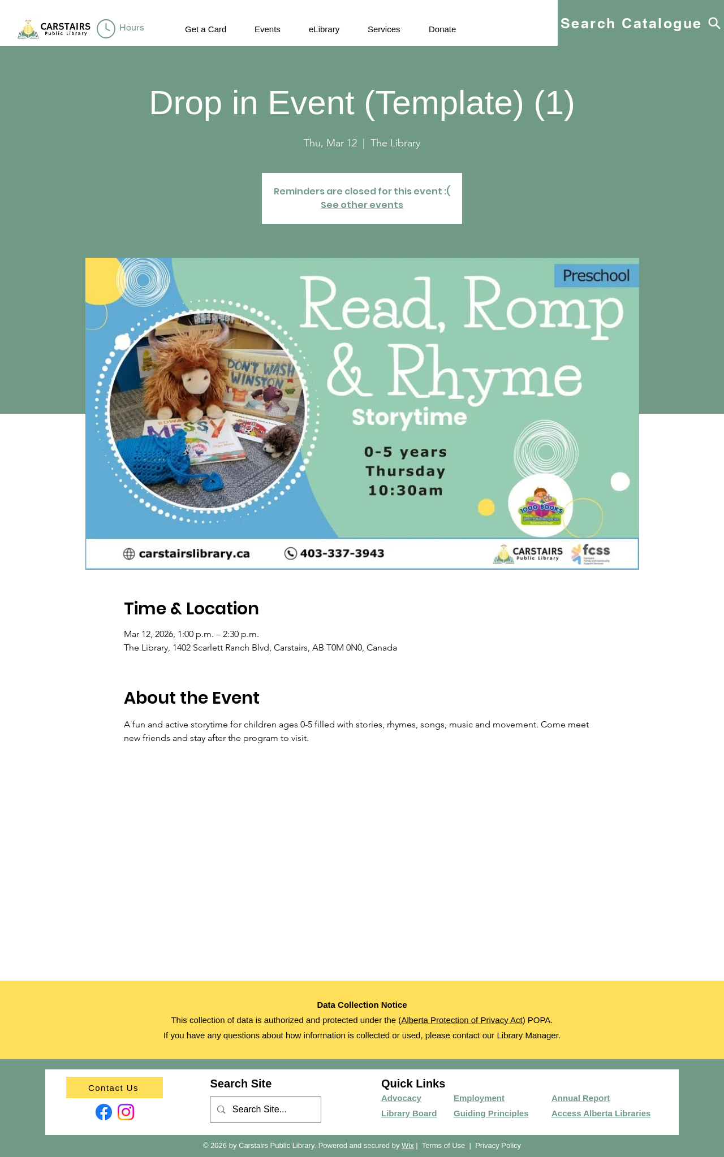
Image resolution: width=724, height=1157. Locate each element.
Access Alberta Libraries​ (600, 1113)
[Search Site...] (265, 1110)
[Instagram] (126, 1112)
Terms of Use (444, 1145)
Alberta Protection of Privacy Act (461, 1020)
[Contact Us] (114, 1087)
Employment (479, 1098)
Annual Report (580, 1098)
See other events (362, 204)
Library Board (409, 1113)
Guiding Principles (491, 1113)
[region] (122, 29)
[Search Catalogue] (641, 23)
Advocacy (401, 1098)
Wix (408, 1145)
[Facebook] (104, 1112)
